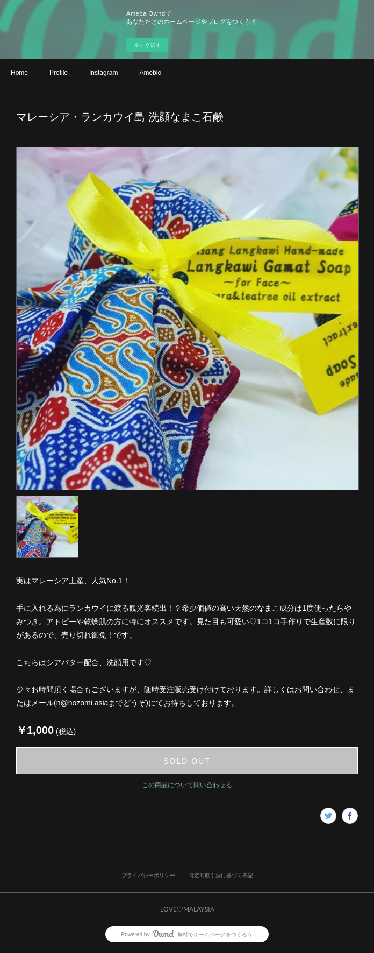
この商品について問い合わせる (187, 785)
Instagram (103, 72)
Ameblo (150, 72)
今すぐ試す (147, 45)
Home (19, 72)
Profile (58, 72)
